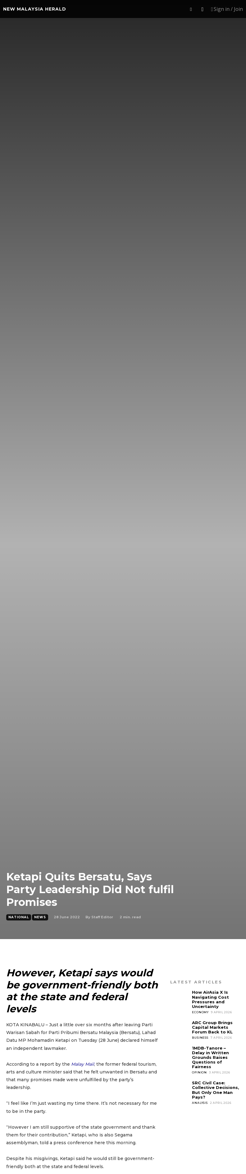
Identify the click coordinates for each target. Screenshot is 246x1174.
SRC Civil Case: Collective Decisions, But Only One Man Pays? (215, 1089)
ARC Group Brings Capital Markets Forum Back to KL (212, 1027)
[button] (191, 9)
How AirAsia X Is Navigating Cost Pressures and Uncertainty (210, 999)
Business (200, 1037)
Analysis (199, 1102)
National (18, 917)
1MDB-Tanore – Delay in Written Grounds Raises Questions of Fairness (210, 1057)
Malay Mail (82, 1064)
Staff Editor (102, 917)
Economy (200, 1012)
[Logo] (34, 9)
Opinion (199, 1071)
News (40, 917)
